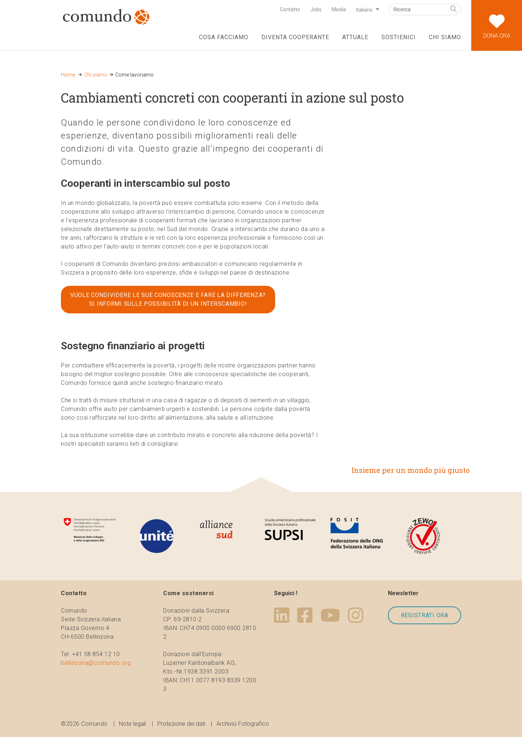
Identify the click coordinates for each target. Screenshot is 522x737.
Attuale (355, 37)
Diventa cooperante (295, 37)
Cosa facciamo (223, 37)
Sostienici (398, 37)
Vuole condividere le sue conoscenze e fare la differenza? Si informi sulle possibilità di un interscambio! (168, 299)
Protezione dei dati (181, 723)
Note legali (132, 723)
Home (68, 75)
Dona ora (496, 19)
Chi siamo (445, 37)
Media (339, 9)
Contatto (290, 9)
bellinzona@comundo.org (95, 662)
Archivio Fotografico (242, 723)
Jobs (316, 9)
